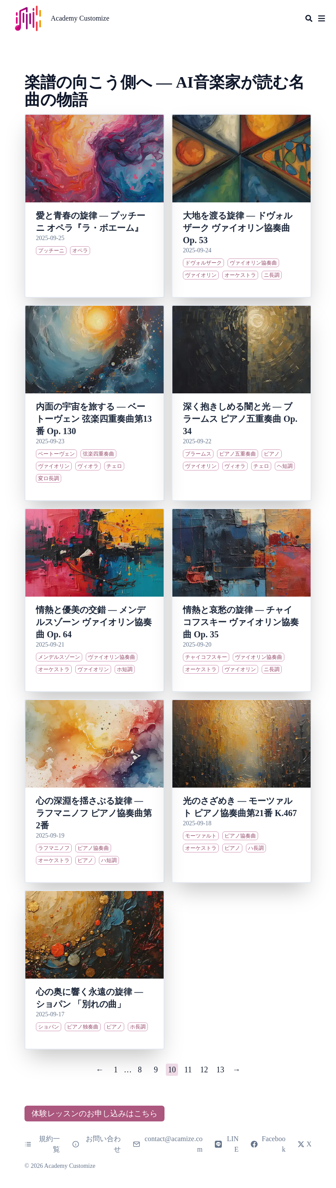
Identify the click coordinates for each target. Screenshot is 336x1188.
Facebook (268, 1144)
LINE (226, 1144)
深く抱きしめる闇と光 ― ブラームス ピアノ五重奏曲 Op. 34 (240, 419)
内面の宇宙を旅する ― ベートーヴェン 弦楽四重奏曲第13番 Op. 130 (94, 419)
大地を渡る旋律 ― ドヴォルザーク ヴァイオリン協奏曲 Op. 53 (237, 228)
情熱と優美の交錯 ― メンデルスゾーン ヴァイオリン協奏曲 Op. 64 (94, 622)
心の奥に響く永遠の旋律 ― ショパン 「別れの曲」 (89, 998)
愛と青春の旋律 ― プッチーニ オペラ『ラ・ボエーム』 (90, 222)
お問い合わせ (96, 1144)
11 (188, 1069)
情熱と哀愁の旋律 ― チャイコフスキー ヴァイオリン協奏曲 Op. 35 (241, 622)
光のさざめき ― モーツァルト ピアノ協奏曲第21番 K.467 (240, 807)
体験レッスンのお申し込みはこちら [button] (95, 1113)
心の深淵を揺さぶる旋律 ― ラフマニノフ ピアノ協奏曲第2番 (94, 813)
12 (204, 1069)
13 (220, 1069)
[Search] (308, 18)
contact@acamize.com (174, 1144)
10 (172, 1069)
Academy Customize (80, 18)
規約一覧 (42, 1144)
